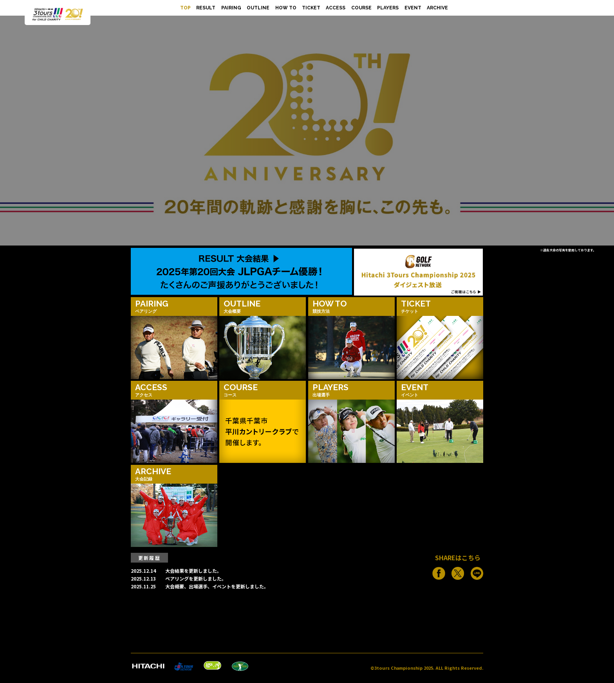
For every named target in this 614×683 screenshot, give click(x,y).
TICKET (311, 8)
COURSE (361, 8)
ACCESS (335, 8)
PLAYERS (388, 8)
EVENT (413, 8)
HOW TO (285, 8)
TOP (185, 8)
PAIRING (231, 8)
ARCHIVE (437, 8)
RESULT (205, 8)
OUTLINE (258, 8)
